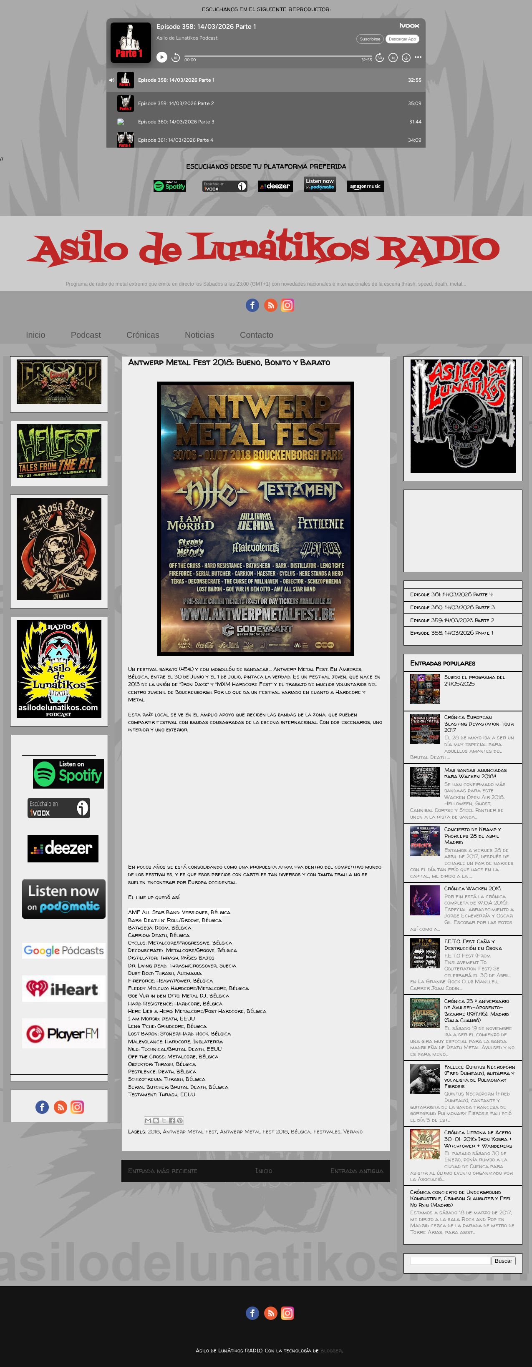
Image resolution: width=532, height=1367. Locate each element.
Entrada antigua (356, 1170)
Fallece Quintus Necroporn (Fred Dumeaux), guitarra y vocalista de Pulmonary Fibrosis (479, 1076)
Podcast (86, 334)
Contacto (256, 334)
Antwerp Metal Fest (190, 1131)
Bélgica (300, 1131)
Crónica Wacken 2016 (472, 888)
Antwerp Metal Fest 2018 (254, 1131)
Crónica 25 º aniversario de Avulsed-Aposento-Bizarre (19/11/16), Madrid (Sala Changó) (476, 1010)
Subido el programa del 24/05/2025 (474, 680)
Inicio (35, 334)
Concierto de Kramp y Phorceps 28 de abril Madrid (472, 835)
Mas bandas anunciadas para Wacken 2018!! (475, 773)
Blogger (331, 1350)
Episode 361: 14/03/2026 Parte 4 (451, 594)
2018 (154, 1131)
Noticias (199, 334)
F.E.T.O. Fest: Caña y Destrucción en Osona (473, 944)
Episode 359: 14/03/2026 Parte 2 (452, 620)
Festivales (326, 1131)
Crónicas (142, 334)
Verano (353, 1131)
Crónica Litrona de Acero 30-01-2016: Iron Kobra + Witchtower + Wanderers (478, 1138)
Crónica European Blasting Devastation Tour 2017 (479, 723)
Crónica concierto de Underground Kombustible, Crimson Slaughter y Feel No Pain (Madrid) (461, 1198)
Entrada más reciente (162, 1170)
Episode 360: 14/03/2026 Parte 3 (452, 607)
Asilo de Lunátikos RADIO (266, 251)
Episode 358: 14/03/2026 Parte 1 (451, 632)
